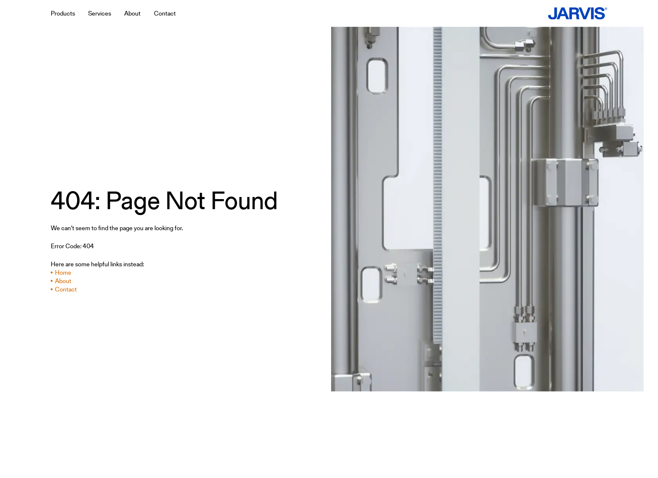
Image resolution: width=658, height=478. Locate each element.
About (63, 281)
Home (63, 272)
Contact (66, 289)
